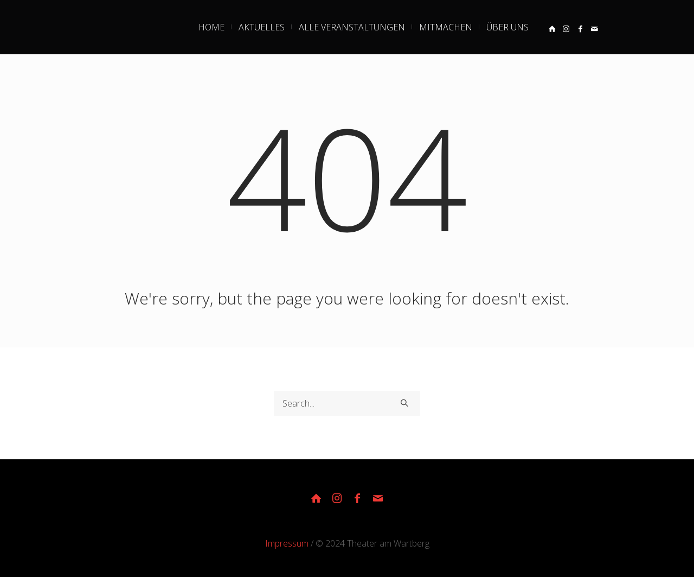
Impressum (287, 543)
